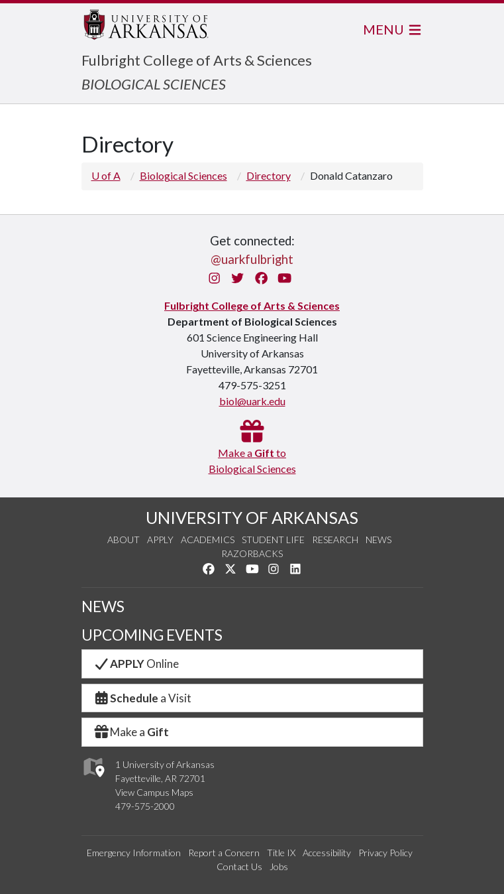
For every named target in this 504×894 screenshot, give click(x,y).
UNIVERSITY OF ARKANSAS (252, 517)
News (378, 539)
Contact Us (239, 866)
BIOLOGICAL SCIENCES (153, 84)
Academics (207, 539)
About (123, 539)
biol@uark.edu (252, 401)
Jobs (279, 866)
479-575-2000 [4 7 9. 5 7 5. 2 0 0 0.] (145, 806)
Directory (268, 175)
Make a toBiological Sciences (252, 452)
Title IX (281, 852)
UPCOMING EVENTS (152, 635)
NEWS (103, 606)
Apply (160, 539)
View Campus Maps (154, 792)
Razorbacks (252, 553)
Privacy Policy (385, 852)
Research (335, 539)
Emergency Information (134, 852)
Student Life (273, 539)
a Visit (142, 698)
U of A (106, 175)
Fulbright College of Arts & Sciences (196, 60)
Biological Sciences (183, 175)
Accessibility (327, 852)
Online (136, 663)
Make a (131, 732)
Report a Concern (224, 852)
